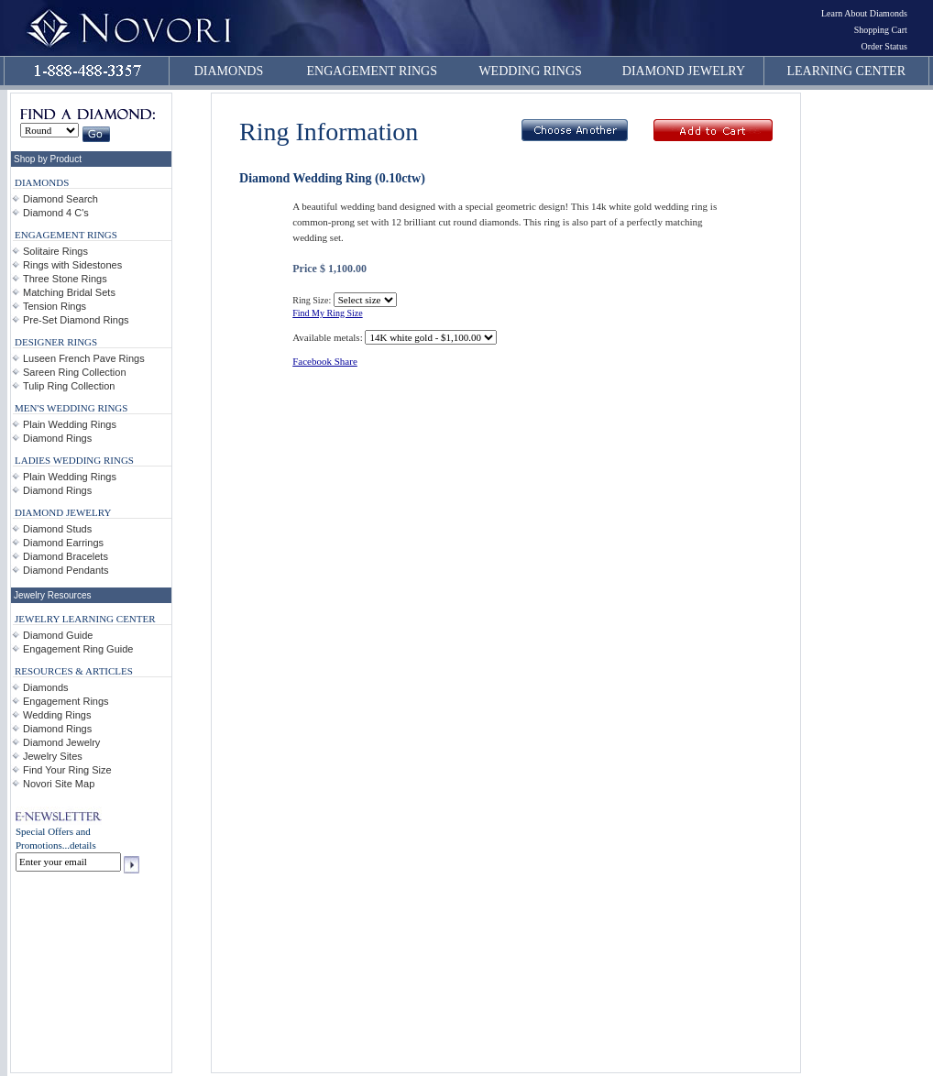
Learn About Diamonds (864, 13)
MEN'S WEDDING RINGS (71, 407)
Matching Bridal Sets (69, 292)
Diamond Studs (57, 528)
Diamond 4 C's (56, 212)
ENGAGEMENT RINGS (372, 71)
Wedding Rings (57, 714)
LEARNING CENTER (846, 71)
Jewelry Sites (52, 756)
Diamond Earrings (63, 542)
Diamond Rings (57, 438)
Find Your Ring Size (67, 769)
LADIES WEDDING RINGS (74, 460)
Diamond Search (60, 198)
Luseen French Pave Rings (84, 358)
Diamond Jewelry (61, 742)
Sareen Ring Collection (74, 372)
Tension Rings (54, 306)
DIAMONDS (228, 71)
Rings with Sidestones (72, 264)
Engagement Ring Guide (78, 648)
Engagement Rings (66, 701)
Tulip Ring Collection (69, 385)
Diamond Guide (58, 635)
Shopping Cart (880, 30)
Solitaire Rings (55, 251)
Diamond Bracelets (65, 556)
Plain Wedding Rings (69, 424)
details (83, 845)
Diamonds (46, 687)
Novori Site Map (58, 783)
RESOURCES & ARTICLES (74, 670)
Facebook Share (324, 361)
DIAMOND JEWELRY (683, 71)
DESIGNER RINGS (56, 341)
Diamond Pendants (66, 570)
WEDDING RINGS (529, 71)
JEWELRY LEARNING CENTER (85, 618)
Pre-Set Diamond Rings (76, 319)
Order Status (884, 46)
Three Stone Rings (65, 278)
